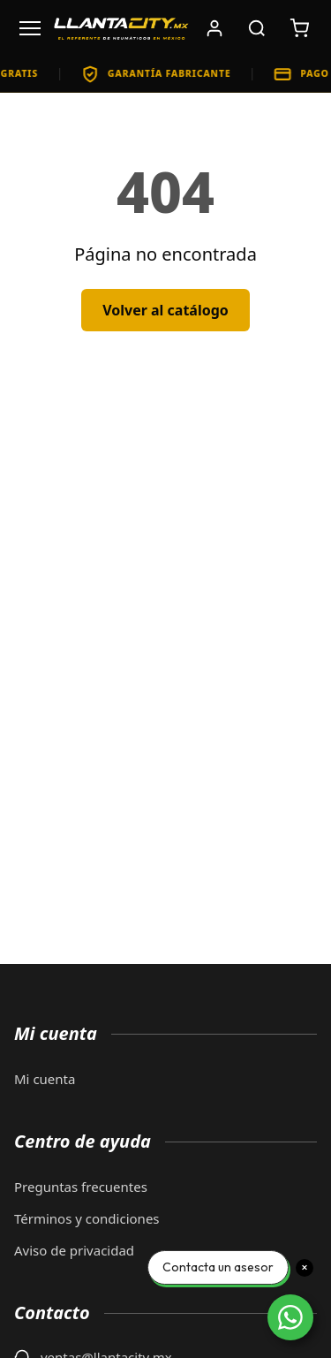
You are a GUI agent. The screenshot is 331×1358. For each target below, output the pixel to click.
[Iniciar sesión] (214, 28)
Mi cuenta (44, 1079)
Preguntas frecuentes (80, 1186)
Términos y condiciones (87, 1218)
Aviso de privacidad (74, 1250)
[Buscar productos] (257, 28)
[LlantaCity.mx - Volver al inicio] (122, 28)
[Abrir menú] (30, 28)
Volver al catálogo (165, 310)
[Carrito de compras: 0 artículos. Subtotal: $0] (299, 28)
